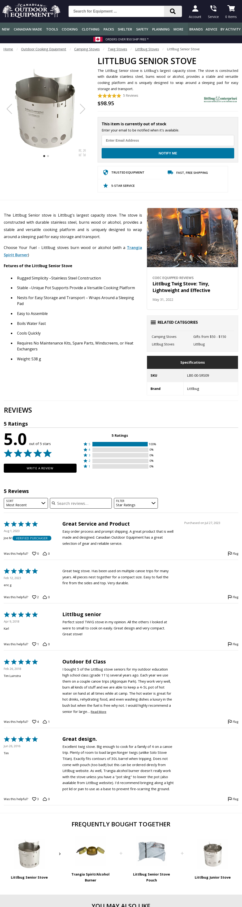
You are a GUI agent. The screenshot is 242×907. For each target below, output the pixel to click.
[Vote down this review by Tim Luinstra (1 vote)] (46, 722)
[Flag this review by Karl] (233, 644)
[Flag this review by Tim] (233, 799)
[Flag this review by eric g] (233, 597)
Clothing (90, 29)
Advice (211, 29)
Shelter (125, 29)
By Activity (230, 29)
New (6, 29)
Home (8, 49)
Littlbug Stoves (147, 49)
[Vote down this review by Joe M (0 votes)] (46, 554)
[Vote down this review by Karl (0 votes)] (46, 644)
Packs (109, 29)
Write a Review (40, 468)
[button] (119, 444)
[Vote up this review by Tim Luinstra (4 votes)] (35, 722)
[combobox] (26, 503)
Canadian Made (28, 29)
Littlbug (199, 344)
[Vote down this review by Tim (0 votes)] (46, 799)
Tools (52, 29)
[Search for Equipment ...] (120, 11)
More (178, 29)
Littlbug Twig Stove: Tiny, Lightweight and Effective (181, 286)
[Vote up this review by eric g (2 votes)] (35, 597)
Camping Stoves (87, 49)
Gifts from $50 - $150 (209, 336)
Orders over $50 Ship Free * (127, 39)
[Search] (173, 11)
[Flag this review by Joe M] (233, 554)
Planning (161, 29)
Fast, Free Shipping (188, 173)
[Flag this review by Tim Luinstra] (233, 722)
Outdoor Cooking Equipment (43, 49)
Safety (142, 29)
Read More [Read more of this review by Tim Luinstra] (98, 712)
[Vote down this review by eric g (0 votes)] (46, 597)
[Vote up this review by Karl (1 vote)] (35, 644)
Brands (196, 29)
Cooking (70, 29)
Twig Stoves (117, 49)
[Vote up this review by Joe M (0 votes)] (35, 554)
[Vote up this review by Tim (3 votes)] (35, 799)
